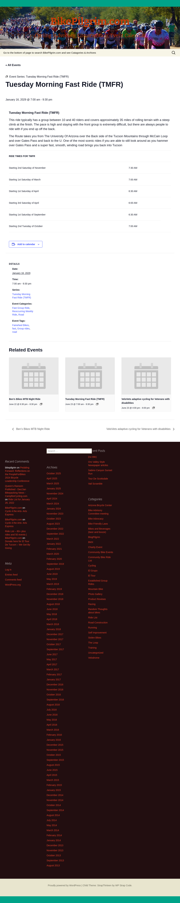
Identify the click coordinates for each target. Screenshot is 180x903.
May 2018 (52, 614)
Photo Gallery (95, 594)
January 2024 (54, 508)
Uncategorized (95, 652)
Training (92, 647)
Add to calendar (26, 244)
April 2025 (52, 478)
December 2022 (55, 528)
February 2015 (54, 785)
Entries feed (11, 574)
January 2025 (54, 488)
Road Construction (98, 622)
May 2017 (52, 659)
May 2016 (52, 719)
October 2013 (54, 855)
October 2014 (54, 805)
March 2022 (53, 538)
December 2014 (55, 795)
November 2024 (55, 493)
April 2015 (52, 775)
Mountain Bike (95, 589)
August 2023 (53, 523)
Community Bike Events (100, 552)
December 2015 (55, 745)
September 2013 (55, 860)
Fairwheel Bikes (20, 325)
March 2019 (53, 584)
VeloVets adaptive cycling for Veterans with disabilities (138, 429)
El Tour (91, 575)
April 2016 (52, 724)
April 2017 (52, 664)
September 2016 (55, 699)
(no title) (92, 457)
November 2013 (55, 850)
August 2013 (53, 865)
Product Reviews (97, 599)
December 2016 (55, 684)
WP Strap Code (123, 885)
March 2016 (53, 729)
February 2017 (54, 674)
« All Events (13, 65)
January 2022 (54, 543)
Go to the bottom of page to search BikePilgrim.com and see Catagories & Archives (49, 52)
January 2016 (54, 739)
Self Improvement (97, 632)
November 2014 (55, 800)
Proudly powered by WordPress (64, 885)
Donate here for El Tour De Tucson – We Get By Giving (17, 544)
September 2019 (55, 564)
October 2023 (54, 518)
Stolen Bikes (94, 637)
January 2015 (54, 790)
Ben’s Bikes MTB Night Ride (24, 399)
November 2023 (55, 513)
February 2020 (54, 559)
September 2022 (55, 533)
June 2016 (52, 714)
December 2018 (55, 594)
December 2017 (55, 634)
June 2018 (52, 609)
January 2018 (54, 629)
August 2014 (53, 815)
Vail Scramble (95, 483)
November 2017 (55, 639)
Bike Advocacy (95, 518)
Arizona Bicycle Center (100, 505)
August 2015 (53, 765)
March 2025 (53, 483)
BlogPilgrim (94, 537)
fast (14, 328)
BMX (90, 542)
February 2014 (54, 835)
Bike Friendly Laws (98, 523)
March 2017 (53, 669)
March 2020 (53, 554)
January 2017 (54, 679)
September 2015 (55, 760)
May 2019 (52, 579)
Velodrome (93, 657)
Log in (8, 569)
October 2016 (54, 694)
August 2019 (53, 569)
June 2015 (52, 770)
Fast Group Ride (20, 308)
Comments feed (13, 579)
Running (92, 627)
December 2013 (55, 845)
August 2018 (53, 604)
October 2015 (54, 755)
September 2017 (55, 649)
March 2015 (53, 780)
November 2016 (55, 689)
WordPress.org (13, 584)
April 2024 (52, 498)
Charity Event (95, 547)
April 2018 (52, 619)
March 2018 (53, 624)
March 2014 (53, 830)
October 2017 (54, 644)
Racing (92, 604)
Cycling (92, 565)
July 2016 (52, 709)
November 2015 (55, 750)
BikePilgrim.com (13, 507)
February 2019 (54, 589)
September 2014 (55, 810)
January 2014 (54, 840)
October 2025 (54, 473)
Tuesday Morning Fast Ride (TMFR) (85, 399)
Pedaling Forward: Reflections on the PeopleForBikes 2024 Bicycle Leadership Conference (17, 474)
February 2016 (54, 734)
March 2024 (53, 503)
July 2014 (52, 820)
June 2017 (52, 654)
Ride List (92, 617)
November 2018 (55, 599)
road (14, 332)
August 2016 (53, 704)
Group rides (23, 328)
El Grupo (92, 570)
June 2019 (52, 574)
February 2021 (54, 548)
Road (21, 314)
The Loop (93, 642)
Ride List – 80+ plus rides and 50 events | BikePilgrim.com (16, 534)
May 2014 (52, 825)
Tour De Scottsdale (98, 478)
